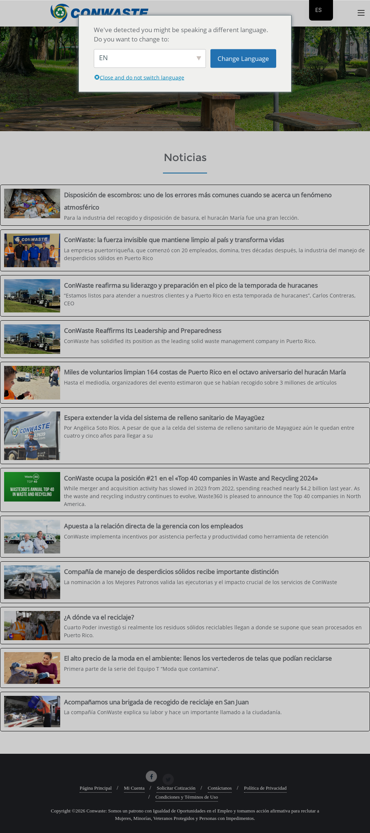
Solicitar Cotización (176, 788)
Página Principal (96, 788)
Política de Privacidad (265, 788)
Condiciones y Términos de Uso (186, 797)
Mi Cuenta (134, 788)
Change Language (243, 58)
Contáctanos (220, 788)
